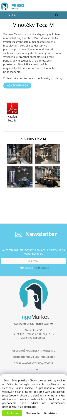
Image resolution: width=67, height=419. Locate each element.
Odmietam (50, 413)
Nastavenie (32, 413)
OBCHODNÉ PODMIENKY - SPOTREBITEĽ (33, 350)
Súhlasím (12, 413)
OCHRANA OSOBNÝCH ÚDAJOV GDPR (33, 363)
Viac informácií (27, 406)
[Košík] (62, 7)
